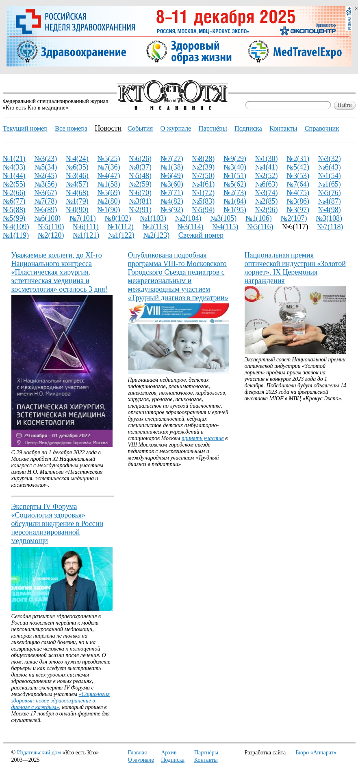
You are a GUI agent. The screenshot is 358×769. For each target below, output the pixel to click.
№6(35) (77, 167)
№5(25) (108, 159)
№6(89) (45, 210)
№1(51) (234, 176)
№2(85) (266, 201)
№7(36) (108, 167)
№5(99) (14, 218)
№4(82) (172, 201)
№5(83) (203, 201)
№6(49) (172, 176)
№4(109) (16, 227)
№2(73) (234, 193)
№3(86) (297, 201)
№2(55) (14, 184)
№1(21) (14, 159)
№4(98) (329, 210)
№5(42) (297, 167)
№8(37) (140, 167)
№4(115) (225, 227)
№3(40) (234, 167)
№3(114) (190, 227)
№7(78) (45, 201)
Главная (137, 753)
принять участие (203, 438)
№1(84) (234, 201)
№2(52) (266, 176)
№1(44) (14, 176)
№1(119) (16, 235)
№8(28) (203, 159)
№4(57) (77, 184)
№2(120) (50, 235)
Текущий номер (25, 128)
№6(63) (266, 184)
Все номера (71, 128)
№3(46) (77, 176)
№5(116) (260, 227)
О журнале (141, 760)
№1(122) (121, 235)
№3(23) (45, 159)
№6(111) (86, 227)
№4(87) (329, 201)
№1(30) (266, 159)
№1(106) (258, 218)
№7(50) (203, 176)
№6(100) (47, 218)
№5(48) (140, 176)
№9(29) (234, 159)
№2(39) (203, 167)
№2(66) (14, 193)
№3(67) (45, 193)
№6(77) (14, 201)
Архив (168, 753)
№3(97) (297, 210)
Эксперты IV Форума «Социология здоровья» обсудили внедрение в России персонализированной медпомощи (57, 524)
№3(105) (223, 218)
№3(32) (329, 159)
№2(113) (155, 227)
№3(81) (140, 201)
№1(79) (77, 201)
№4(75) (297, 193)
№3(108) (329, 218)
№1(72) (203, 193)
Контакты (206, 760)
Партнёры (206, 753)
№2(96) (266, 210)
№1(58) (108, 184)
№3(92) (172, 210)
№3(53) (297, 176)
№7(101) (82, 218)
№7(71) (172, 193)
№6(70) (140, 193)
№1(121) (86, 235)
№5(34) (45, 167)
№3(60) (172, 184)
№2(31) (297, 159)
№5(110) (51, 227)
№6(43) (329, 167)
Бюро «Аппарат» (316, 753)
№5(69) (108, 193)
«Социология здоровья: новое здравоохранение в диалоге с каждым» (60, 700)
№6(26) (140, 159)
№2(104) (188, 218)
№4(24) (77, 159)
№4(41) (266, 167)
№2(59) (140, 184)
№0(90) (77, 210)
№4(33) (14, 167)
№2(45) (45, 176)
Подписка (172, 760)
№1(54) (329, 176)
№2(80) (108, 201)
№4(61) (203, 184)
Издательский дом (39, 753)
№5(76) (329, 193)
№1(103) (153, 218)
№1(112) (120, 227)
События (140, 128)
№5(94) (203, 210)
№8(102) (117, 218)
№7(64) (297, 184)
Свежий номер (200, 235)
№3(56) (45, 184)
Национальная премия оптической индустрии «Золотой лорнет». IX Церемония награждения (295, 268)
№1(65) (329, 184)
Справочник (321, 128)
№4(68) (77, 193)
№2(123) (156, 235)
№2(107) (293, 218)
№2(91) (140, 210)
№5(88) (14, 210)
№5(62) (234, 184)
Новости (108, 128)
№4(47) (108, 176)
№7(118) (330, 227)
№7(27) (172, 159)
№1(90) (108, 210)
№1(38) (172, 167)
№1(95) (234, 210)
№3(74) (266, 193)
